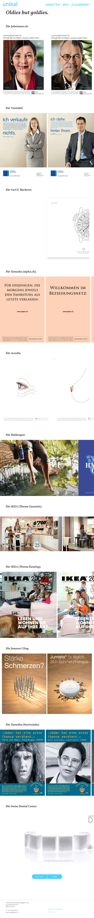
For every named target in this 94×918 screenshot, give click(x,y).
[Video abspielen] (31, 534)
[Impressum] (57, 911)
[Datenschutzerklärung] (57, 909)
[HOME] (54, 876)
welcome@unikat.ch (12, 912)
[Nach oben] (39, 876)
